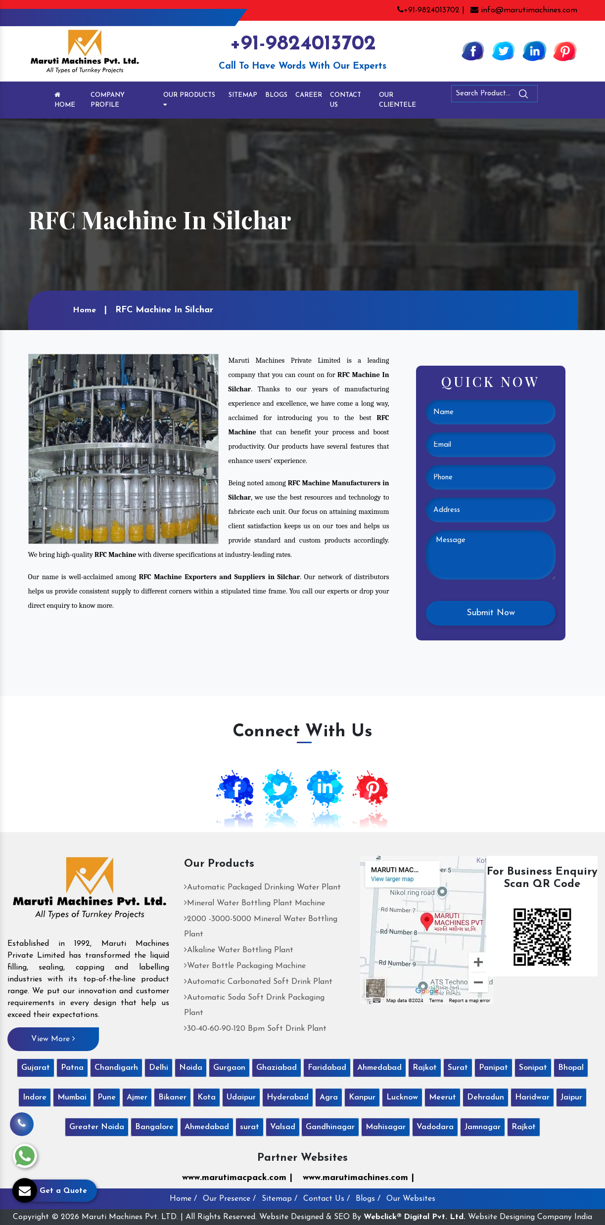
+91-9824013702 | (431, 10)
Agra (329, 1097)
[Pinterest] (565, 50)
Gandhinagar (330, 1127)
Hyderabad (288, 1097)
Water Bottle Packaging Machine (245, 966)
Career (308, 95)
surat (249, 1127)
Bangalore (154, 1127)
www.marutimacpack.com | (237, 1178)
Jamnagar (483, 1127)
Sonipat (533, 1068)
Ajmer (137, 1097)
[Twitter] (503, 50)
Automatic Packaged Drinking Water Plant (262, 887)
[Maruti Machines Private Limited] (89, 891)
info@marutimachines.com (523, 10)
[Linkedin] (534, 50)
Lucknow (402, 1097)
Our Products (189, 100)
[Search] (550, 95)
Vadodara (435, 1127)
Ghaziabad (276, 1068)
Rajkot (425, 1068)
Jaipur (571, 1097)
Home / (183, 1199)
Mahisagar (386, 1127)
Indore (35, 1097)
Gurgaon (229, 1068)
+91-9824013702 (303, 44)
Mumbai (72, 1097)
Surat (458, 1068)
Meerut (442, 1097)
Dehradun (485, 1097)
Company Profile (108, 100)
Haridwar (532, 1097)
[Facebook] (473, 50)
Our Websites (410, 1199)
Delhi (158, 1068)
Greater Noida (96, 1127)
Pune (106, 1097)
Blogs (276, 95)
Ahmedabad (379, 1068)
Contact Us (345, 100)
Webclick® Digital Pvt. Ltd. (414, 1217)
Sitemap (243, 95)
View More (53, 1038)
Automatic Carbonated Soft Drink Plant (258, 982)
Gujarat (35, 1068)
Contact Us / (326, 1199)
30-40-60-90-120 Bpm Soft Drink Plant (255, 1029)
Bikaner (172, 1097)
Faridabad (327, 1068)
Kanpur (362, 1097)
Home (64, 99)
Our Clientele (397, 100)
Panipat (493, 1068)
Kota (206, 1097)
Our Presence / (229, 1199)
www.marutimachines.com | (358, 1178)
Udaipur (241, 1097)
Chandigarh (116, 1068)
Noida (190, 1068)
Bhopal (571, 1068)
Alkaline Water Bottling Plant (238, 950)
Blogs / (368, 1199)
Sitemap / (279, 1199)
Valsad (282, 1127)
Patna (72, 1068)
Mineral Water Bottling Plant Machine (254, 903)
